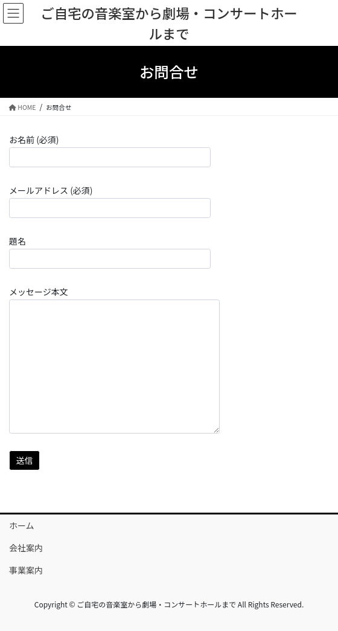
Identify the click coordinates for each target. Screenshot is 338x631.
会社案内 (26, 548)
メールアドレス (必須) (110, 201)
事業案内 (26, 570)
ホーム (21, 525)
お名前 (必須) (110, 150)
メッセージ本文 (114, 360)
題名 (110, 252)
